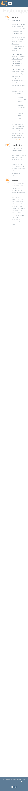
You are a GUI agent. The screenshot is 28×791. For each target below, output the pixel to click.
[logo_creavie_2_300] (4, 1)
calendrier (18, 140)
